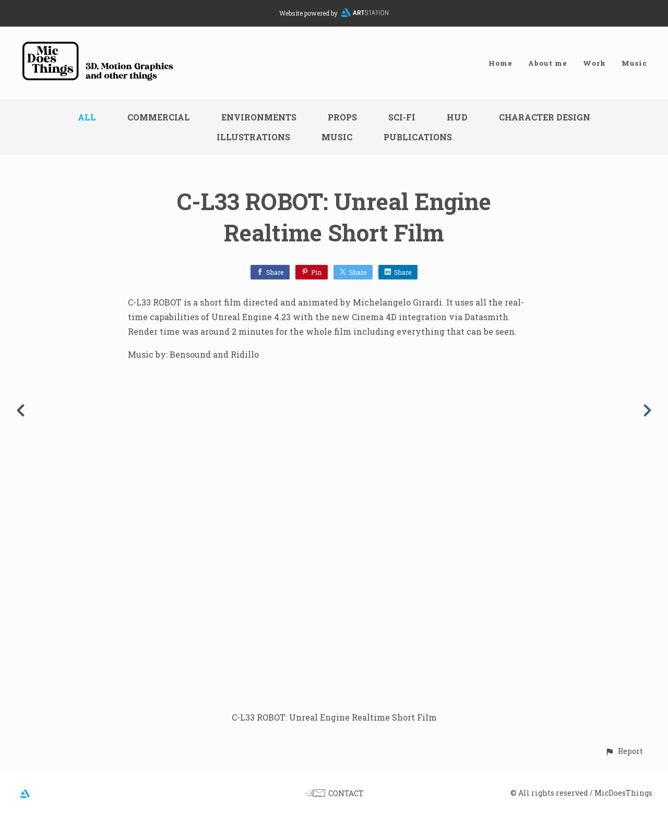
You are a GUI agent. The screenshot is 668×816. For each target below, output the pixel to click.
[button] (624, 751)
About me (547, 63)
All (87, 117)
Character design (544, 117)
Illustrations (253, 136)
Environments (258, 117)
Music (634, 63)
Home (500, 63)
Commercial (158, 117)
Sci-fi (401, 117)
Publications (418, 136)
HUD (457, 117)
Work (594, 63)
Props (342, 117)
